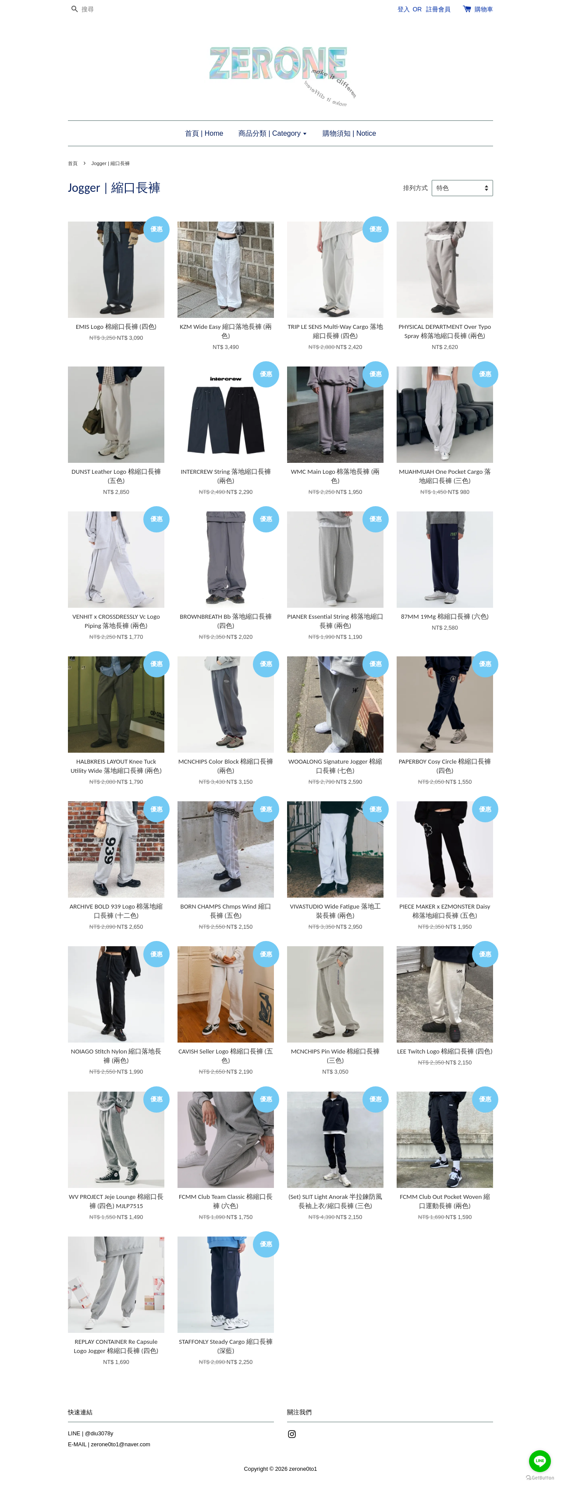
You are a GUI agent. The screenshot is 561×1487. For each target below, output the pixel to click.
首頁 (73, 163)
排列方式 (415, 188)
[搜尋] (94, 9)
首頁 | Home (204, 133)
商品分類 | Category (272, 133)
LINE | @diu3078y (90, 1433)
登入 (404, 9)
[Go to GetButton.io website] (540, 1478)
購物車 (484, 9)
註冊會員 (438, 9)
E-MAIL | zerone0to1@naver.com (109, 1444)
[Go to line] (540, 1461)
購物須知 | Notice (349, 133)
